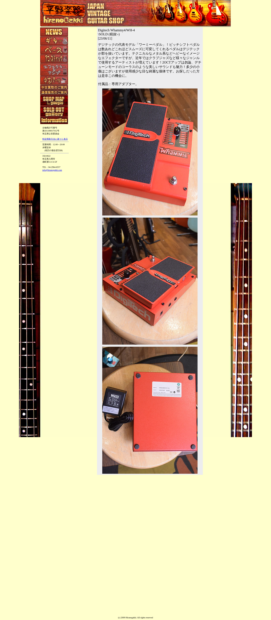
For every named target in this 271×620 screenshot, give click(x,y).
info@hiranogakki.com (52, 170)
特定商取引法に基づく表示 (55, 139)
